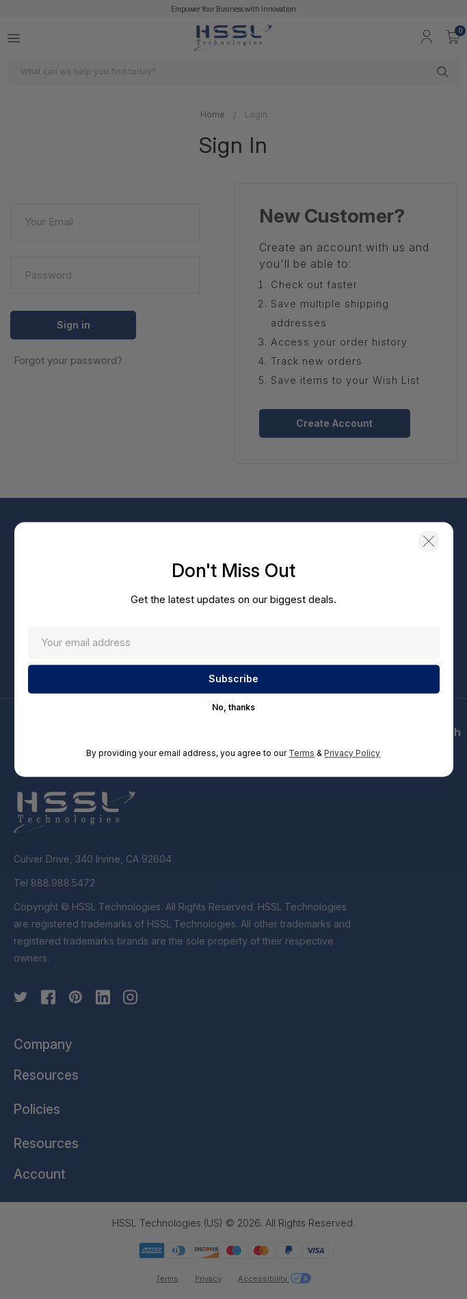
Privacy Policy (352, 755)
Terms (302, 755)
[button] (422, 545)
